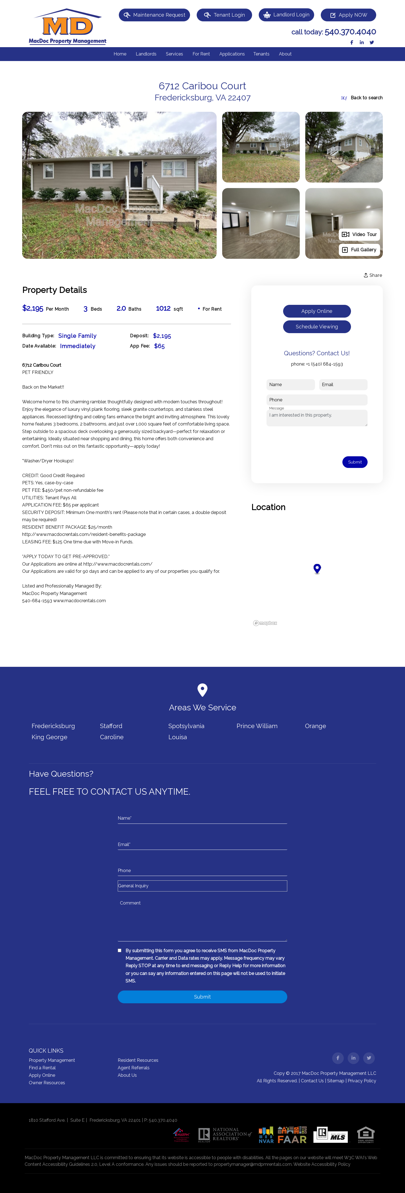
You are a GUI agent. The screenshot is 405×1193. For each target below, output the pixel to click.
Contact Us (312, 1080)
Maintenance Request (154, 15)
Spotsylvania (186, 726)
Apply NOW (348, 15)
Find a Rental (42, 1067)
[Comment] (202, 919)
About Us (127, 1075)
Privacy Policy (362, 1080)
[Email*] (202, 839)
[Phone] (202, 865)
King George (49, 737)
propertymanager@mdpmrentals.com (253, 1164)
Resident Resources (138, 1060)
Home (120, 54)
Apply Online (316, 311)
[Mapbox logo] (265, 623)
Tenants (261, 54)
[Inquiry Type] (202, 885)
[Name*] (202, 813)
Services (174, 54)
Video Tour (359, 234)
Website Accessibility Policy (321, 1164)
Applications (232, 54)
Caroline (112, 737)
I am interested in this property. (317, 418)
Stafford (111, 726)
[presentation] (308, 441)
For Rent (201, 54)
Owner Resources (47, 1082)
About (285, 54)
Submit (355, 462)
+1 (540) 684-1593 (324, 364)
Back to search (362, 97)
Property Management (52, 1060)
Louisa (177, 737)
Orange (315, 726)
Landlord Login (286, 15)
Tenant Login (224, 15)
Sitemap (335, 1080)
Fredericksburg (53, 726)
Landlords (146, 54)
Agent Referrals (134, 1067)
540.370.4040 (350, 31)
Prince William (257, 726)
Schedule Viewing (317, 327)
